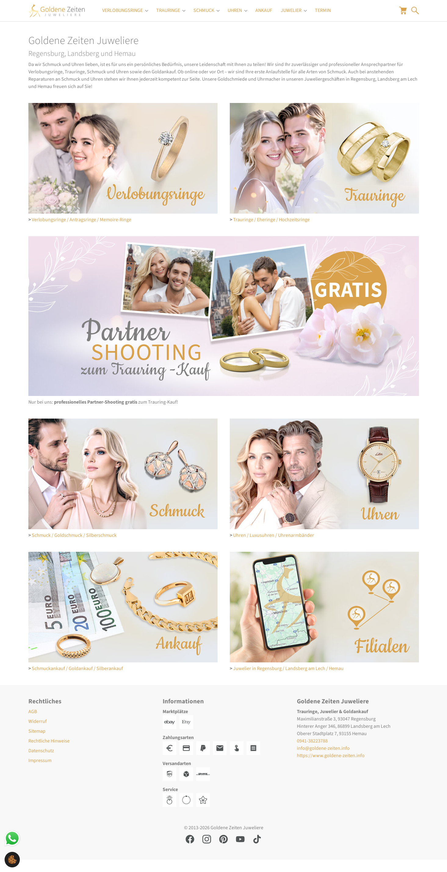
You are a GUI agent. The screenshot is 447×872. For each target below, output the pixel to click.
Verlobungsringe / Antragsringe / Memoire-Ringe (81, 232)
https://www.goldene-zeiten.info (331, 767)
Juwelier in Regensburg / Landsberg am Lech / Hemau (288, 680)
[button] (12, 859)
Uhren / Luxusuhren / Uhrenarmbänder (273, 547)
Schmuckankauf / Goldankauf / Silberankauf (77, 680)
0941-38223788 (312, 753)
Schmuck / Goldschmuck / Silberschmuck (74, 547)
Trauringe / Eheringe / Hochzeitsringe (271, 232)
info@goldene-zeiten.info (323, 760)
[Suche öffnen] (415, 16)
